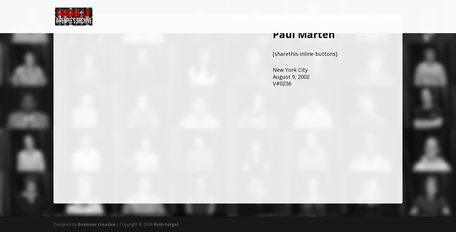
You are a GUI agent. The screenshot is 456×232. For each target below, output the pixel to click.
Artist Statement (348, 17)
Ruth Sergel (166, 224)
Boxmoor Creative (96, 224)
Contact (391, 17)
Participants (273, 17)
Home (239, 17)
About (307, 17)
